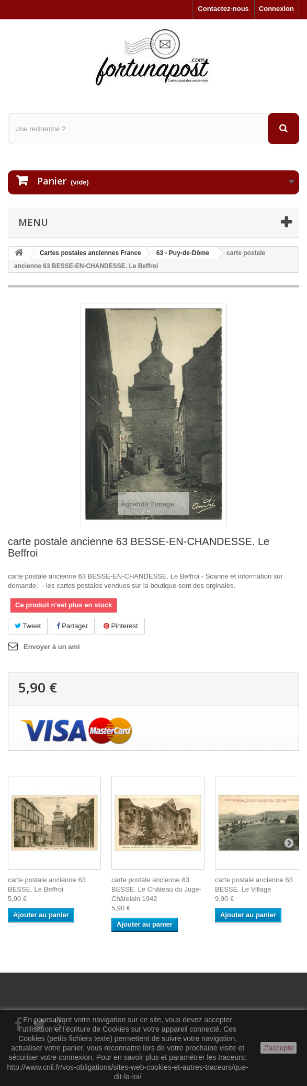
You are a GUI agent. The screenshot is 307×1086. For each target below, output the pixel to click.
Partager (72, 626)
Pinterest (121, 626)
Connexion (276, 9)
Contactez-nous (223, 9)
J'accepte (278, 1048)
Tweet (28, 626)
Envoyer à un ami (52, 647)
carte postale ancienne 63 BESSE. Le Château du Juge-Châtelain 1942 (156, 889)
